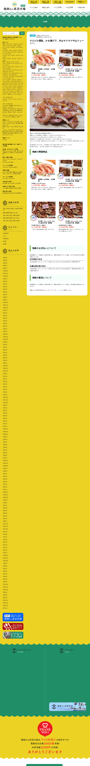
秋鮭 (4, 44)
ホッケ (4, 79)
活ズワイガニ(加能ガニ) (16, 110)
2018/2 (5, 518)
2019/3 (5, 483)
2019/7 (5, 473)
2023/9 (5, 341)
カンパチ (18, 55)
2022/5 (5, 383)
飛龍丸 (19, 188)
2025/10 (5, 275)
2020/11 (5, 431)
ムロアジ (14, 79)
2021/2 (5, 423)
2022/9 (5, 373)
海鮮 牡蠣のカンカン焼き (15, 172)
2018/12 (5, 491)
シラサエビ (10, 107)
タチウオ (16, 44)
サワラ (4, 58)
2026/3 (5, 262)
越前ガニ (14, 117)
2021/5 (5, 415)
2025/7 (5, 283)
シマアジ (19, 58)
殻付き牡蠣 (10, 133)
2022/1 (5, 394)
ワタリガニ (5, 115)
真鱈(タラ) (10, 94)
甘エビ (14, 112)
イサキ (4, 45)
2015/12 (5, 584)
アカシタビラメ (15, 73)
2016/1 (5, 581)
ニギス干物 (18, 183)
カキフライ (9, 173)
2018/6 (5, 507)
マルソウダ (13, 52)
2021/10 (5, 402)
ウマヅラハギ (15, 70)
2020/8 (5, 439)
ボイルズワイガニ (12, 108)
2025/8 (5, 281)
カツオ (10, 50)
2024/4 (5, 323)
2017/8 (5, 534)
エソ (10, 73)
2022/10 (5, 370)
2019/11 (5, 462)
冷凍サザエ (16, 133)
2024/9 (5, 310)
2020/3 (5, 452)
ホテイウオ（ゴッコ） (8, 71)
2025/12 (5, 270)
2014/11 (5, 602)
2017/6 (5, 539)
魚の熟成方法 (18, 193)
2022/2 (5, 391)
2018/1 (5, 520)
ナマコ (11, 134)
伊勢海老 (11, 105)
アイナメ (17, 62)
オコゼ (12, 81)
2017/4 (5, 544)
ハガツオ (15, 50)
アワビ (12, 126)
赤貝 (10, 131)
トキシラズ (9, 45)
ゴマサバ (9, 89)
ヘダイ (18, 92)
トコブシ (5, 130)
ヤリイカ (19, 99)
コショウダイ (16, 63)
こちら (60, 290)
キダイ (8, 159)
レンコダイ (5, 50)
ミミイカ (10, 99)
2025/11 (5, 273)
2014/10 (5, 605)
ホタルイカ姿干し (13, 167)
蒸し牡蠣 (18, 123)
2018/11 (5, 494)
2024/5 (5, 320)
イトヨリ (8, 47)
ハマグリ (8, 126)
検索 (22, 33)
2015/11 (5, 586)
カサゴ (15, 84)
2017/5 (5, 541)
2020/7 (5, 441)
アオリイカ (5, 167)
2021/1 (5, 425)
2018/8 (5, 502)
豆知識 (4, 243)
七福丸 (15, 188)
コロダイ (9, 79)
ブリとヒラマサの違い (8, 162)
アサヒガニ (5, 105)
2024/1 (5, 331)
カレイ (11, 44)
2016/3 (5, 576)
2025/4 (5, 291)
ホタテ (4, 121)
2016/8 (5, 565)
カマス (14, 87)
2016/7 (5, 568)
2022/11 (5, 368)
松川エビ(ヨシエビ (13, 115)
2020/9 (5, 436)
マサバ (4, 89)
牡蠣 (4, 126)
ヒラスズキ (8, 53)
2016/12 (5, 555)
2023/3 (5, 357)
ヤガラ (14, 92)
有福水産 (11, 188)
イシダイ (5, 55)
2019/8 (5, 470)
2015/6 (5, 591)
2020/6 (5, 444)
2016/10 (5, 560)
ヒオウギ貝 (18, 130)
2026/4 (5, 259)
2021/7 (5, 410)
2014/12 (5, 599)
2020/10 (5, 433)
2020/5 (5, 447)
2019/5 (5, 478)
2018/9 (5, 499)
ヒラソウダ (7, 52)
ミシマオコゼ (19, 47)
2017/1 (5, 552)
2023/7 (5, 346)
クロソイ (14, 89)
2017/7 (5, 536)
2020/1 (5, 457)
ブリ (19, 84)
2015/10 (5, 589)
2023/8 (5, 344)
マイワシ (9, 70)
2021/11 (5, 399)
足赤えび (5, 108)
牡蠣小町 (5, 133)
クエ (9, 55)
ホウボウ (13, 47)
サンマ (19, 83)
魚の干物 (5, 183)
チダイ (4, 159)
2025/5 (5, 288)
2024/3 (5, 325)
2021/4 (5, 418)
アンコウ (5, 66)
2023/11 (5, 336)
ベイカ (14, 99)
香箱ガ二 (10, 112)
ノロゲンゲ (5, 76)
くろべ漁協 (5, 188)
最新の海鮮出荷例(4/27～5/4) (11, 218)
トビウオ (19, 89)
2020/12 (5, 428)
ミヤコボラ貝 (11, 130)
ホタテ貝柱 (16, 121)
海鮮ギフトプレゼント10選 (9, 151)
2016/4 (5, 573)
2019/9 (5, 468)
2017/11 (5, 526)
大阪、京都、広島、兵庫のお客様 (11, 215)
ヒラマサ (13, 55)
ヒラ (4, 47)
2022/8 (5, 375)
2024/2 (5, 328)
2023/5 (5, 352)
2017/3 (5, 547)
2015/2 (5, 597)
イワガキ (9, 123)
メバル (4, 70)
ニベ (13, 78)
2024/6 (5, 317)
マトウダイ (11, 76)
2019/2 (5, 486)
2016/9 (5, 562)
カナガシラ (13, 159)
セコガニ (5, 112)
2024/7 (5, 315)
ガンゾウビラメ (18, 94)
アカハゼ (8, 62)
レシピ (4, 235)
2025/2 (5, 296)
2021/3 (5, 420)
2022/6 (5, 381)
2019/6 (5, 476)
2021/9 (5, 404)
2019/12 (5, 460)
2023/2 (5, 360)
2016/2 (5, 578)
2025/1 (5, 299)
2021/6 (5, 412)
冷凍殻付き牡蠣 (17, 173)
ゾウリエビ (5, 178)
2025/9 (5, 278)
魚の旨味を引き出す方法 (9, 193)
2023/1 (5, 362)
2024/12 (5, 302)
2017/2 (5, 549)
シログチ (11, 84)
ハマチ (12, 62)
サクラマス (18, 81)
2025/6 (5, 286)
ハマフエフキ (7, 78)
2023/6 (5, 349)
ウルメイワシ (11, 66)
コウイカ (5, 99)
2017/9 (5, 531)
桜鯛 (4, 62)
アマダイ (5, 49)
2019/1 (5, 489)
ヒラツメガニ (7, 117)
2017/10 (5, 528)
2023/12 (5, 333)
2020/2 (5, 454)
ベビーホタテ (10, 121)
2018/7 (5, 505)
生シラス (8, 83)
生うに (7, 134)
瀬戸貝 (16, 126)
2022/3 (5, 389)
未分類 (4, 241)
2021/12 (5, 396)
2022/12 (5, 365)
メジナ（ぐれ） (10, 91)
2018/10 (5, 497)
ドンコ (4, 63)
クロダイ (19, 45)
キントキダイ (14, 83)
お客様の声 (6, 233)
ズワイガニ (11, 178)
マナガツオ (8, 68)
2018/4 (5, 512)
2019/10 (5, 465)
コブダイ (17, 66)
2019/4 (5, 481)
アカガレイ (5, 73)
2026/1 (5, 267)
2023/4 (5, 354)
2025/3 (5, 294)
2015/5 (5, 594)
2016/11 (5, 557)
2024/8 (5, 312)
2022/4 (5, 386)
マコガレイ (18, 91)
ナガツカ (19, 52)
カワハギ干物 (11, 183)
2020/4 (5, 449)
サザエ (13, 123)
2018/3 (5, 515)
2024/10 (5, 307)
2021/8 (5, 407)
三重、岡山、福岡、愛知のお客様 (11, 220)
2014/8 (5, 607)
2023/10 (5, 339)
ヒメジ (20, 70)
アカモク (5, 139)
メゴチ (10, 92)
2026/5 (5, 257)
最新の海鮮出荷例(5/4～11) (10, 212)
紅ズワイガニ (17, 105)
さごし (6, 86)
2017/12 (5, 523)
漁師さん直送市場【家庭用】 (14, 6)
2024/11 (5, 304)
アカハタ (14, 58)
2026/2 (5, 265)
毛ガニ (18, 117)
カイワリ (21, 44)
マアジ (7, 65)
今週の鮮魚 (6, 238)
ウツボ (7, 44)
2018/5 (5, 510)
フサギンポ (9, 63)
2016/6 (5, 570)
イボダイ (9, 58)
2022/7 (5, 378)
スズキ (14, 45)
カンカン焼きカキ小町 (17, 131)
